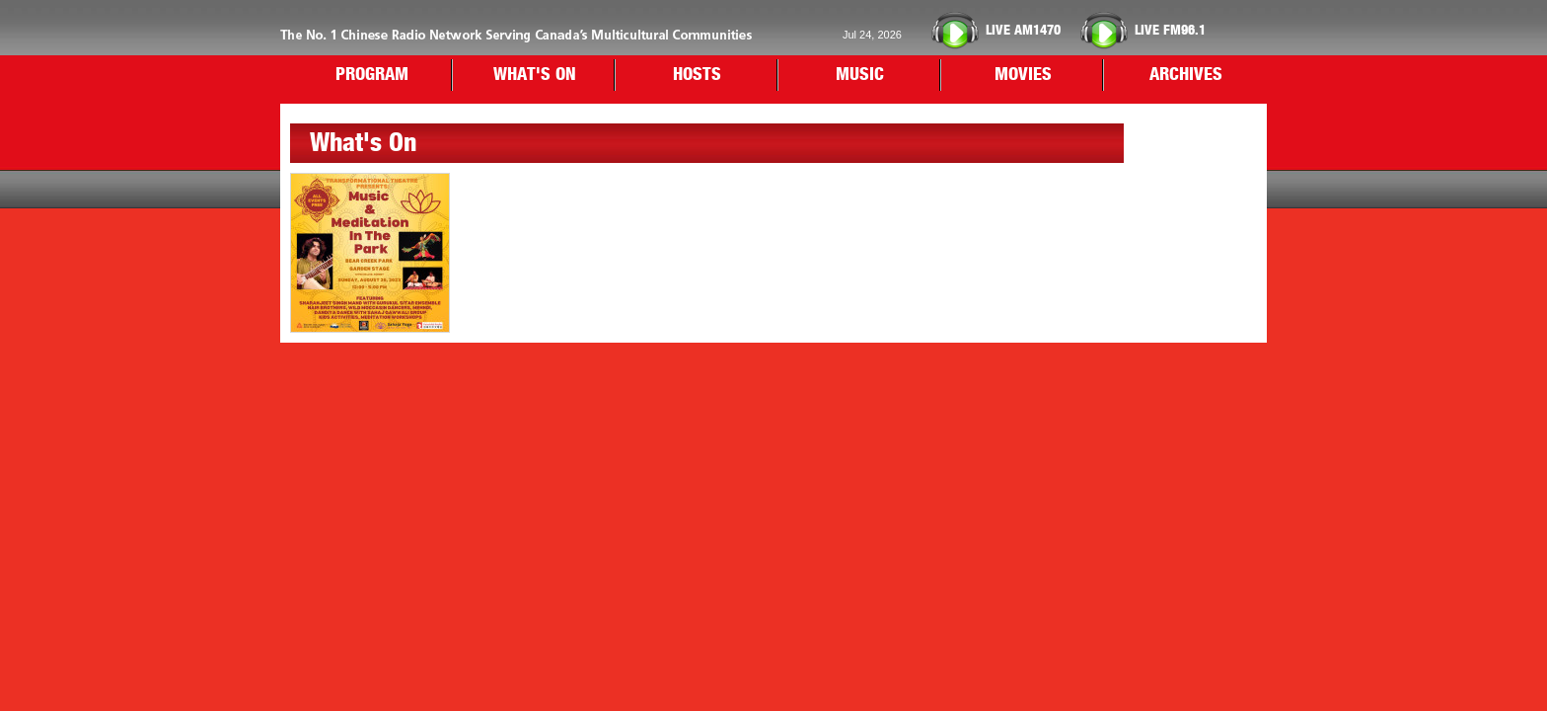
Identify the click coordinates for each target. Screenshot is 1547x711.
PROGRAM (371, 75)
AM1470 (1023, 31)
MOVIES (1023, 75)
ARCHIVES (1185, 75)
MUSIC (860, 75)
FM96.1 (1170, 31)
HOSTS (697, 75)
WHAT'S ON (534, 75)
